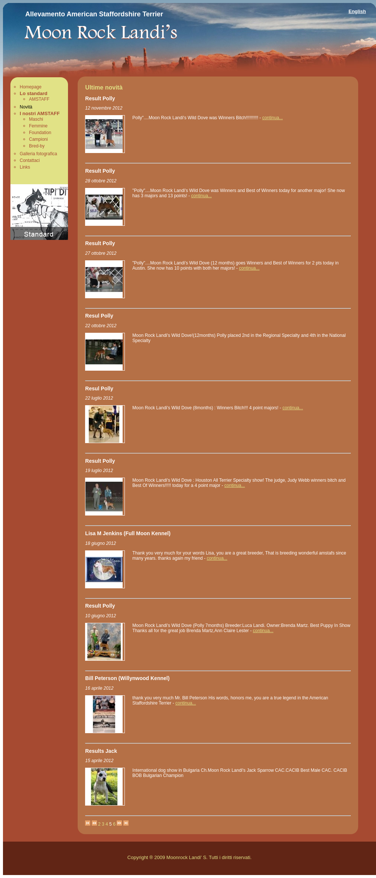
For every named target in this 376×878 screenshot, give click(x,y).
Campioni (38, 139)
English (357, 11)
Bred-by (37, 146)
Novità (26, 107)
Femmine (38, 126)
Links (25, 167)
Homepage (31, 87)
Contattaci (30, 160)
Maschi (36, 119)
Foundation (40, 132)
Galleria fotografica (38, 153)
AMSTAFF (39, 99)
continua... (272, 117)
